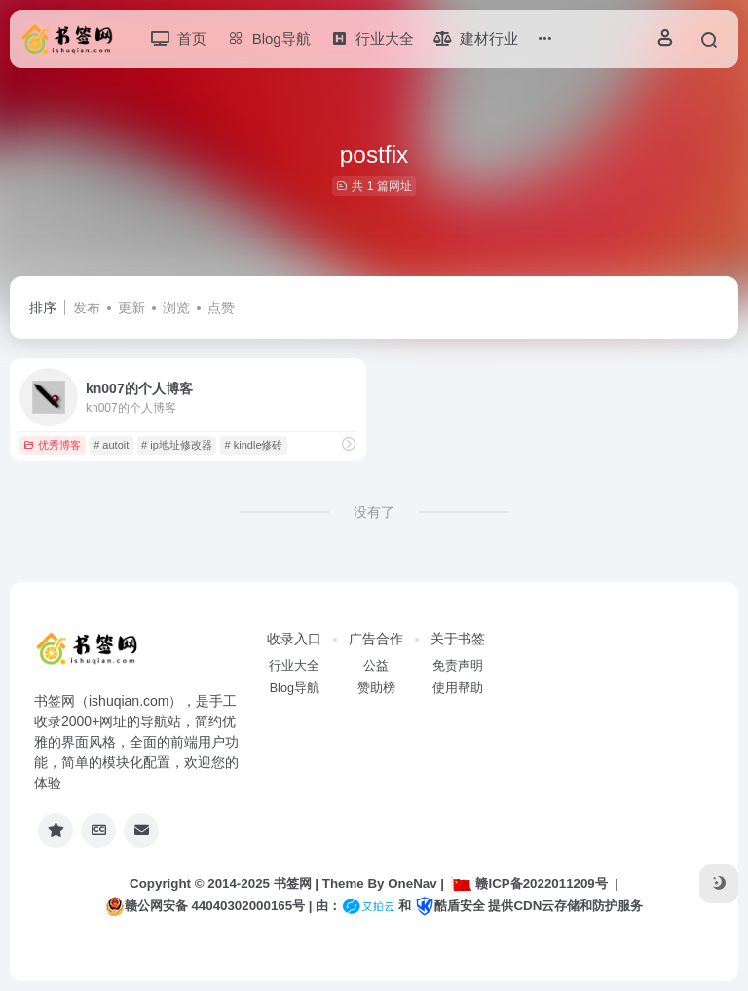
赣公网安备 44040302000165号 (205, 906)
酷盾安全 (450, 906)
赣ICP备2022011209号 (529, 883)
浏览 (176, 307)
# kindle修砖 (254, 445)
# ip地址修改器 (176, 445)
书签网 (293, 883)
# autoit (111, 445)
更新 (131, 307)
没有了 (374, 512)
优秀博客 (52, 445)
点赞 (221, 307)
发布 (86, 307)
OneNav (412, 883)
